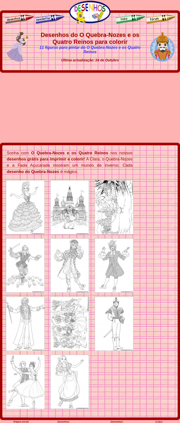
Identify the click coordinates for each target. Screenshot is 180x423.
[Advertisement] (90, 107)
